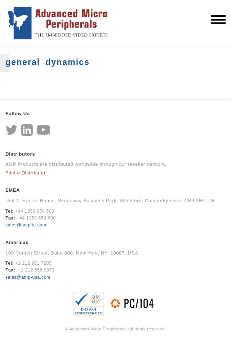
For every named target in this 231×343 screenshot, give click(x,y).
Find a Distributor (25, 172)
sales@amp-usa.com (27, 277)
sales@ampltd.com (25, 224)
